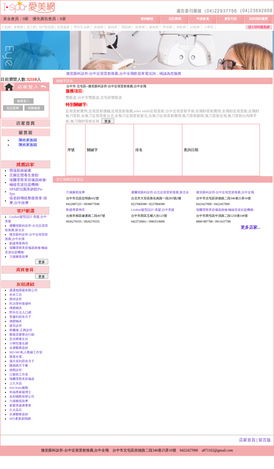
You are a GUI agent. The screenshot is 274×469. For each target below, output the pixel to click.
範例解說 (147, 19)
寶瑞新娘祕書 (20, 170)
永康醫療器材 (18, 348)
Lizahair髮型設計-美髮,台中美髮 (153, 210)
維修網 (98, 27)
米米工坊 (15, 295)
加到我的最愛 (258, 19)
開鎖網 (126, 27)
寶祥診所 (15, 299)
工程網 (6, 27)
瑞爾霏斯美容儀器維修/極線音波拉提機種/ (225, 210)
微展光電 (15, 357)
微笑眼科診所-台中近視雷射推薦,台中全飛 (225, 192)
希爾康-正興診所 (20, 330)
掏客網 (181, 27)
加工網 (31, 27)
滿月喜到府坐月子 (21, 361)
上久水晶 (15, 383)
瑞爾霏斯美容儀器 (21, 379)
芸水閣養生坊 (18, 339)
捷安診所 (15, 326)
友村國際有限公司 (21, 396)
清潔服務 (63, 27)
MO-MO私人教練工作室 (25, 352)
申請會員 (202, 19)
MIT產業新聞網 (20, 419)
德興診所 (15, 370)
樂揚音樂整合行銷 (21, 334)
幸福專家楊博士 (20, 392)
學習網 (167, 27)
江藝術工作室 (18, 374)
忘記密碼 (175, 19)
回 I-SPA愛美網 (259, 27)
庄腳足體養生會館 (24, 175)
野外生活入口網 (20, 312)
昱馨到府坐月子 (20, 317)
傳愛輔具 (15, 308)
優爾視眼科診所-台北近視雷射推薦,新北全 (160, 192)
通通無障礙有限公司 (23, 290)
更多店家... (250, 227)
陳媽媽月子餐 (18, 365)
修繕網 (112, 27)
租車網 (140, 27)
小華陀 (208, 27)
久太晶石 (15, 410)
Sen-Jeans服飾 (18, 388)
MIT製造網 (46, 27)
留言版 (264, 440)
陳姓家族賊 (28, 140)
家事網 (18, 27)
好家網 (195, 27)
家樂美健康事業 (20, 405)
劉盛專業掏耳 (18, 243)
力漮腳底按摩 (18, 256)
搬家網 (153, 27)
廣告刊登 (230, 19)
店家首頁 (247, 440)
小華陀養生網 (18, 343)
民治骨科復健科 (20, 303)
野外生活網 (82, 27)
